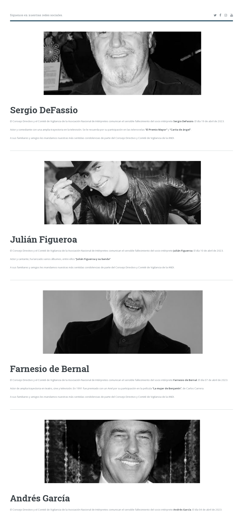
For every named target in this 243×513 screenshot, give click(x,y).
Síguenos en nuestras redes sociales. (36, 15)
